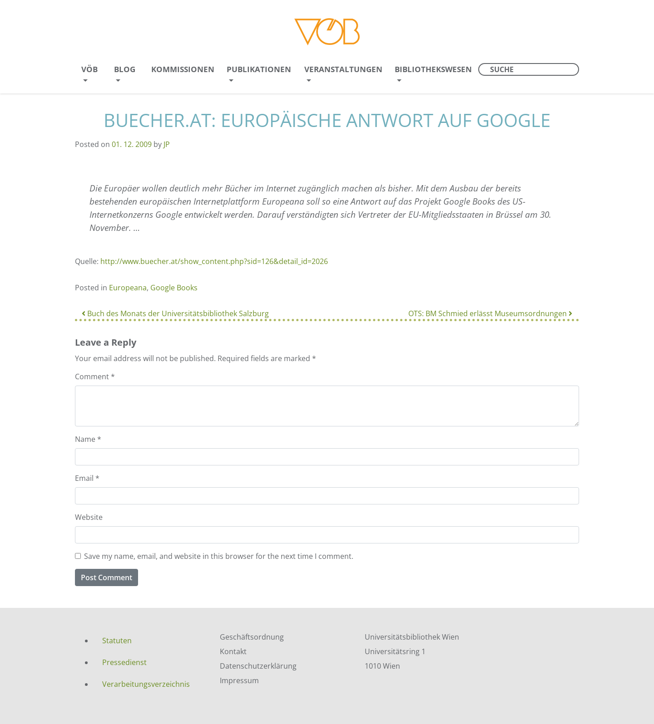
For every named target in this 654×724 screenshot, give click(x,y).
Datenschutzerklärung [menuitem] (258, 666)
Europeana (128, 288)
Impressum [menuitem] (239, 680)
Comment (95, 377)
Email (87, 478)
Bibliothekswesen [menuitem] (433, 69)
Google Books (174, 288)
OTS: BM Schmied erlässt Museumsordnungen (490, 313)
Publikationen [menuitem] (259, 69)
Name (88, 439)
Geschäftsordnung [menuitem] (252, 637)
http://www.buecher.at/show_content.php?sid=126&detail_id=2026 (214, 261)
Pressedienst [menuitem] (124, 662)
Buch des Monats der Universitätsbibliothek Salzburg (175, 313)
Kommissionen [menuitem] (182, 69)
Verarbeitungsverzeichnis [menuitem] (146, 684)
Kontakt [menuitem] (233, 651)
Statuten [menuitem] (117, 641)
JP (167, 144)
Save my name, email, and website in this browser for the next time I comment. (218, 556)
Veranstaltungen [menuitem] (343, 69)
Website (89, 517)
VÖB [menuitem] (89, 69)
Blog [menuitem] (124, 69)
